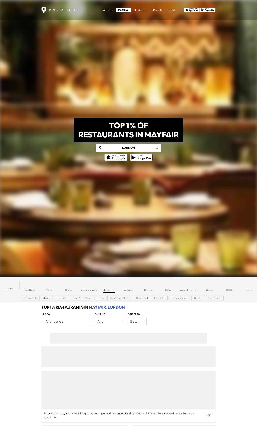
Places (123, 9)
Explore (107, 9)
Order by (134, 314)
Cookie (140, 413)
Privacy (152, 413)
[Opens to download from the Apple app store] (192, 9)
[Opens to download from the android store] (208, 9)
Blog (171, 9)
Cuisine (100, 314)
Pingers (157, 9)
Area (46, 314)
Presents (140, 9)
